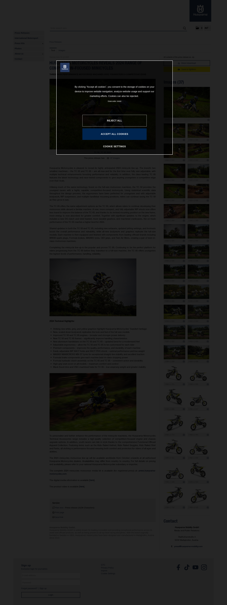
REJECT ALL (114, 120)
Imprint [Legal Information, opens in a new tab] (119, 101)
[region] (114, 107)
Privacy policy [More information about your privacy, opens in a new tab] (112, 101)
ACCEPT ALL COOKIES (114, 134)
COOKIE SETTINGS (114, 146)
